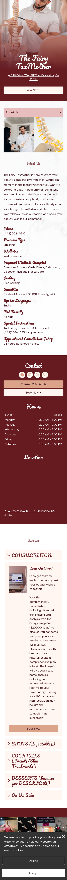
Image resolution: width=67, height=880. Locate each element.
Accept (33, 873)
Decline (33, 861)
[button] (33, 384)
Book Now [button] (33, 728)
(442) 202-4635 (15, 234)
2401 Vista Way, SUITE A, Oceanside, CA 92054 (29, 513)
